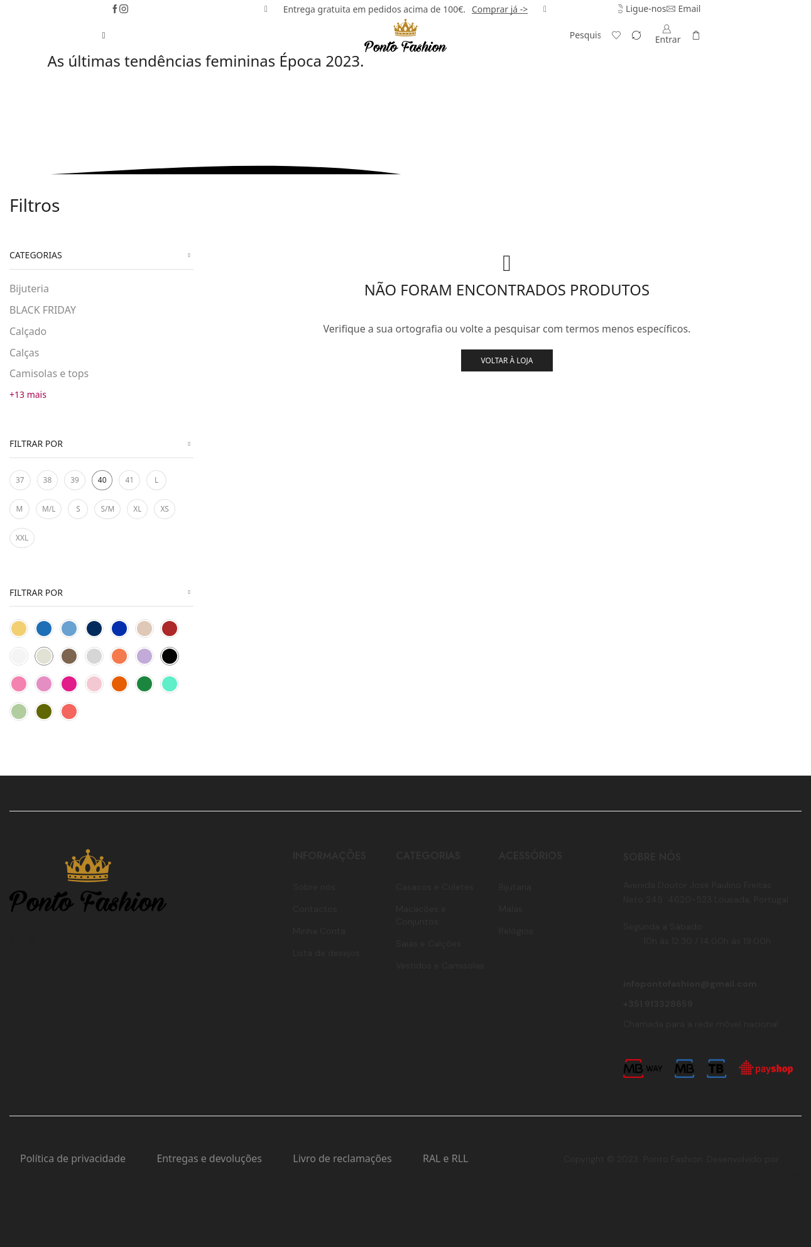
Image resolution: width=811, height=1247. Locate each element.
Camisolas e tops (49, 373)
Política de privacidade (73, 1158)
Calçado (27, 331)
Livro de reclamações (342, 1158)
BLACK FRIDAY (42, 310)
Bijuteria (29, 288)
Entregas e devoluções (209, 1158)
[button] (266, 9)
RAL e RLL (445, 1158)
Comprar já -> (500, 9)
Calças (24, 353)
